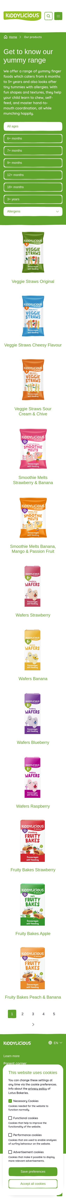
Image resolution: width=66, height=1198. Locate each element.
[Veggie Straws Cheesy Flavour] (33, 323)
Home (10, 37)
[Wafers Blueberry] (33, 720)
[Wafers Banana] (33, 657)
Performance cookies (27, 1135)
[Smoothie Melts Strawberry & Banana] (33, 457)
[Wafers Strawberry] (33, 593)
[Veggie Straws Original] (33, 259)
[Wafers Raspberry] (33, 784)
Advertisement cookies (28, 1152)
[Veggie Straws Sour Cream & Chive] (33, 389)
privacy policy (37, 1088)
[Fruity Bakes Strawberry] (33, 848)
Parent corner (15, 1063)
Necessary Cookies (26, 1101)
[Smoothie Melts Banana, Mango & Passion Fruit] (33, 526)
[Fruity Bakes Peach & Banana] (33, 975)
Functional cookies (25, 1118)
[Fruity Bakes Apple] (33, 911)
